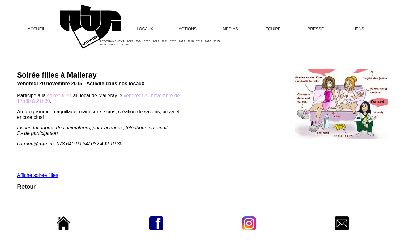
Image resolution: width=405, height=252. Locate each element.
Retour (26, 186)
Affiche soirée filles (37, 175)
